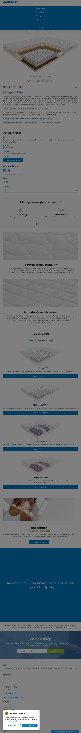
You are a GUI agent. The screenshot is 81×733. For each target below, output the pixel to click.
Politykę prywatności (11, 721)
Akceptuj (30, 726)
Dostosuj (12, 726)
